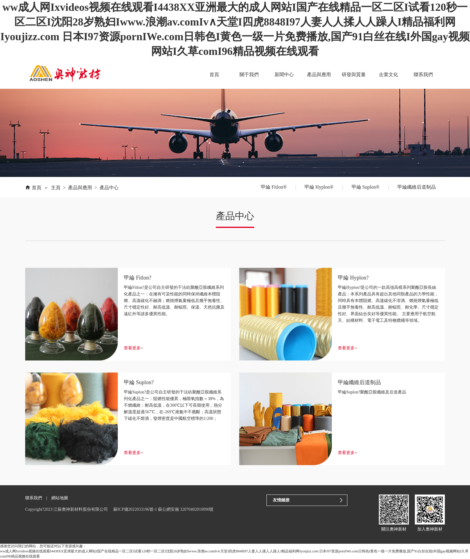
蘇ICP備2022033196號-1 (135, 509)
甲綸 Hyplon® (319, 187)
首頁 (215, 74)
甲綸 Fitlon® (274, 187)
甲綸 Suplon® (366, 187)
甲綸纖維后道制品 (416, 187)
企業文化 (388, 74)
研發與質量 (354, 74)
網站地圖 (59, 498)
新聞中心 (284, 74)
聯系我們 (423, 74)
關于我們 (249, 74)
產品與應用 (319, 74)
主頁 (56, 187)
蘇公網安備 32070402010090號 (186, 509)
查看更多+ (133, 348)
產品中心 (109, 187)
